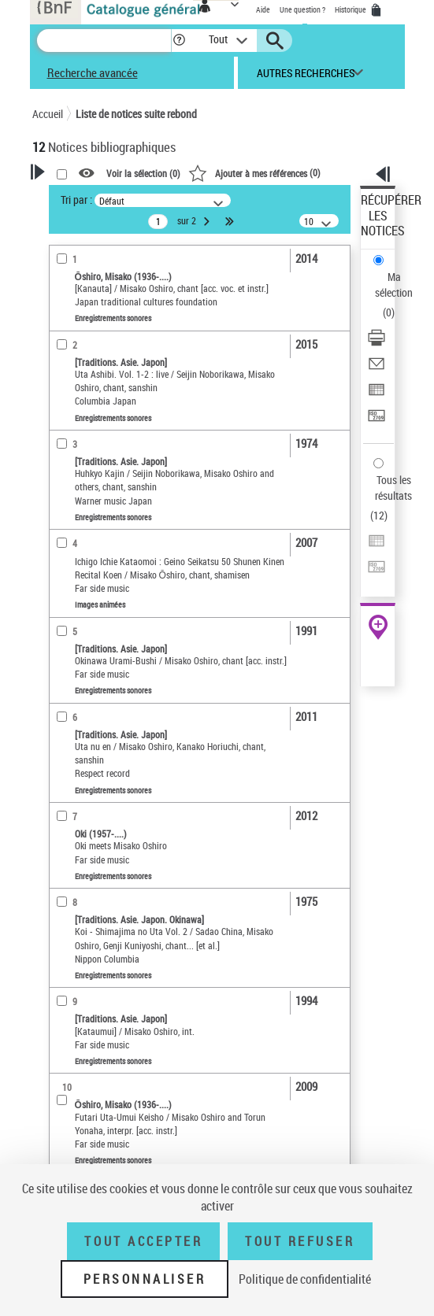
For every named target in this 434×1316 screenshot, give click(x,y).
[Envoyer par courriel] (376, 368)
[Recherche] (104, 40)
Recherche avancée (92, 72)
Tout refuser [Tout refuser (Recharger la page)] (299, 1241)
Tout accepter (143, 1241)
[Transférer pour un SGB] (376, 420)
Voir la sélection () (143, 174)
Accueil (47, 113)
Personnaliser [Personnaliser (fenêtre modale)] (144, 1279)
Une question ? (302, 9)
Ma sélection (394, 284)
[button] (179, 40)
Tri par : (76, 199)
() (254, 172)
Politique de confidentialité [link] (305, 1279)
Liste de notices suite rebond (136, 113)
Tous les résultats (393, 487)
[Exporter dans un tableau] (376, 394)
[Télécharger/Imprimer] (376, 342)
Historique (351, 9)
